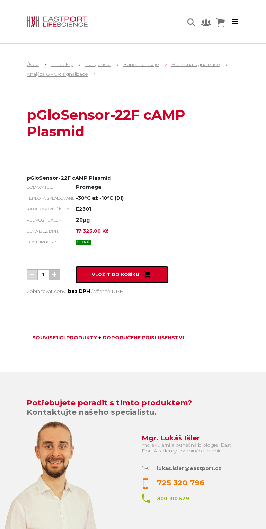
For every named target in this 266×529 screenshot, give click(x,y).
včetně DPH (109, 291)
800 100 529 (173, 498)
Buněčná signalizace (195, 64)
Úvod (33, 64)
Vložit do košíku (122, 274)
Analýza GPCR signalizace (57, 74)
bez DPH (79, 291)
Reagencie (98, 64)
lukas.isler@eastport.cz (189, 468)
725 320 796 (180, 482)
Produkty (62, 64)
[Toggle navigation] (235, 22)
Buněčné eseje (141, 64)
